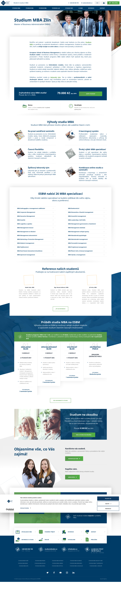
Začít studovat (90, 94)
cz (97, 3)
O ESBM (81, 8)
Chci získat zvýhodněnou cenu (31, 520)
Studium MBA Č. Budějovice (96, 572)
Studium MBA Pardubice (76, 572)
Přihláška (113, 3)
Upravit (108, 582)
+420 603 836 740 (73, 2)
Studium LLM (56, 8)
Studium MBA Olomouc (76, 570)
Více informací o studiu (60, 409)
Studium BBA (43, 8)
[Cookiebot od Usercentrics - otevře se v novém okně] (10, 588)
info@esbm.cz (72, 558)
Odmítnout (108, 587)
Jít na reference (60, 318)
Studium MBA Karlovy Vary (96, 570)
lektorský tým (55, 77)
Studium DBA (29, 8)
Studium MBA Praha (40, 570)
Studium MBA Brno (23, 572)
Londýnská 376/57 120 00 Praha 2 (97, 559)
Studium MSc (69, 8)
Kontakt (102, 8)
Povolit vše (108, 576)
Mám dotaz (72, 486)
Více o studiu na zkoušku (83, 444)
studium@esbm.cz (86, 2)
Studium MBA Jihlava (40, 572)
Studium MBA (16, 8)
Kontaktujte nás (74, 468)
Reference (91, 8)
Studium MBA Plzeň (23, 570)
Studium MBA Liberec (57, 572)
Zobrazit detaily (24, 586)
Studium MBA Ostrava (57, 570)
